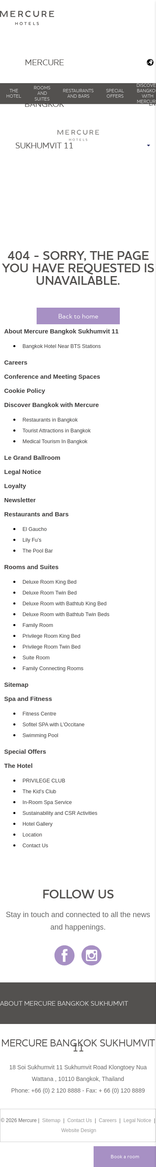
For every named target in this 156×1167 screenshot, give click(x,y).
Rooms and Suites (42, 93)
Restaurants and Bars (78, 93)
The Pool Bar (37, 551)
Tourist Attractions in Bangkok (56, 431)
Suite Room (36, 658)
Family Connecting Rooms (53, 668)
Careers (15, 362)
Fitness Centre (39, 714)
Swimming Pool (40, 735)
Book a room (125, 1156)
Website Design (78, 1130)
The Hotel (13, 93)
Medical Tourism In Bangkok (54, 441)
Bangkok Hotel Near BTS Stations (61, 346)
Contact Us (35, 846)
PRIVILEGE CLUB (43, 781)
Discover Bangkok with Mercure (51, 404)
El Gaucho (34, 529)
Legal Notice (22, 471)
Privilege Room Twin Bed (51, 647)
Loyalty (15, 485)
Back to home (78, 316)
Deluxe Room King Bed (49, 582)
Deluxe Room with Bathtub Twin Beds (65, 614)
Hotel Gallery (37, 824)
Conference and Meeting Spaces (52, 376)
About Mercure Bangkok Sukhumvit (64, 1003)
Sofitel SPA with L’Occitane (53, 725)
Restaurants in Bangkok (50, 420)
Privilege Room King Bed (51, 636)
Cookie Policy (24, 390)
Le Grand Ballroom (32, 457)
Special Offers (115, 93)
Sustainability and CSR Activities (59, 813)
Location (32, 835)
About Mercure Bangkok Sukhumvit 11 (61, 331)
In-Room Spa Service (47, 802)
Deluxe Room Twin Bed (49, 593)
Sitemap (16, 684)
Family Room (37, 625)
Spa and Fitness (28, 698)
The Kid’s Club (39, 791)
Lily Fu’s (32, 540)
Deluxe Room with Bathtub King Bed (64, 604)
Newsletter (20, 499)
